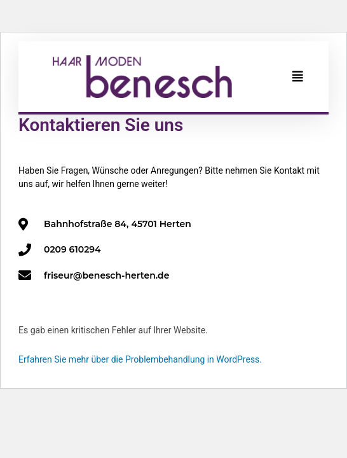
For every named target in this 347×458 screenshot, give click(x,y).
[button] (297, 76)
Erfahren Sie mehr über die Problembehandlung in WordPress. (140, 359)
